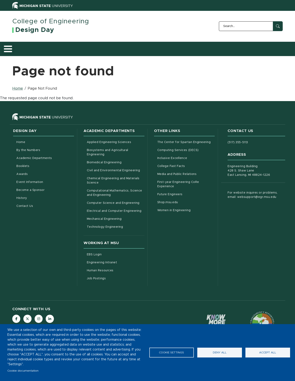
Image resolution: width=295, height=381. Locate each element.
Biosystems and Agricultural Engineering (113, 150)
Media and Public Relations (186, 171)
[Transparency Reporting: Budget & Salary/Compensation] (262, 321)
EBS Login (111, 252)
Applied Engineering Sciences (115, 139)
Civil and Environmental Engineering (115, 168)
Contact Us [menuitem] (24, 203)
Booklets (120, 47)
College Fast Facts (186, 163)
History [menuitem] (21, 195)
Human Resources (115, 268)
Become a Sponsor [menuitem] (30, 187)
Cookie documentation (23, 370)
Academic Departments (86, 47)
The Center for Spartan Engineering (186, 139)
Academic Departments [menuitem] (34, 155)
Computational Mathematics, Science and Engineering (115, 190)
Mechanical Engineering (115, 216)
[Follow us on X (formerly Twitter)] (28, 316)
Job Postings (113, 276)
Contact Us (258, 47)
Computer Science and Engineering (115, 200)
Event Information (170, 47)
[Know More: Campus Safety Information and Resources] (216, 321)
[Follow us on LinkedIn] (50, 316)
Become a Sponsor (207, 47)
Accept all (267, 352)
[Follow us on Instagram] (39, 316)
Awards (141, 47)
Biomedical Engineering (115, 160)
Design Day (34, 30)
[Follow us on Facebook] (16, 316)
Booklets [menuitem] (22, 163)
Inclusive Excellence (186, 155)
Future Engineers (186, 192)
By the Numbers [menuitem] (28, 148)
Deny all (220, 352)
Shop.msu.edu (184, 200)
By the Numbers (47, 47)
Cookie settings (171, 352)
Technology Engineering (115, 224)
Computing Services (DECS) (186, 147)
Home (20, 47)
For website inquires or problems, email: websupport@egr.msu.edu (252, 192)
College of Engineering (50, 21)
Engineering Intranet (115, 260)
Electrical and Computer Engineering (115, 208)
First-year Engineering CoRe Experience (182, 182)
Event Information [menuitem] (29, 179)
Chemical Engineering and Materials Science (113, 178)
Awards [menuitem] (22, 171)
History (235, 47)
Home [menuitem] (20, 140)
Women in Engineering (186, 208)
